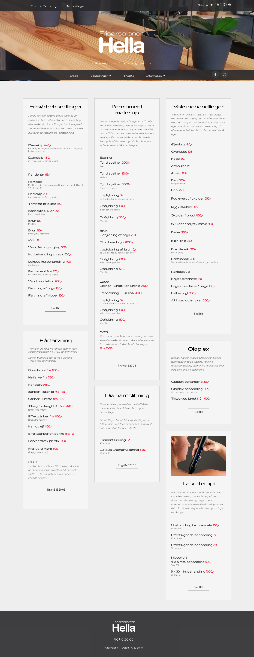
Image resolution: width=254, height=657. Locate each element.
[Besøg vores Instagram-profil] (224, 74)
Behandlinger (75, 6)
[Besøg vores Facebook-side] (215, 74)
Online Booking (44, 6)
